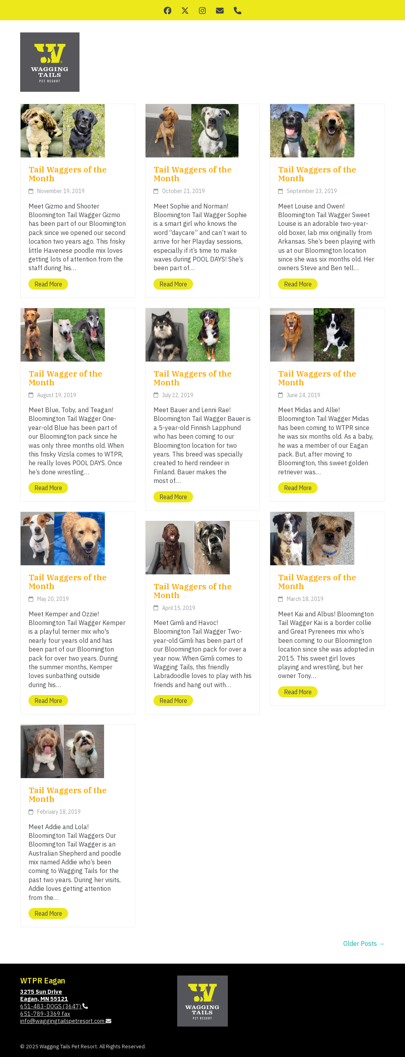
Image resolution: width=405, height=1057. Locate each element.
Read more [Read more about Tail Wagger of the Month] (48, 488)
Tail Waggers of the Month (67, 174)
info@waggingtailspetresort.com (65, 1021)
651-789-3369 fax (45, 1013)
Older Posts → (364, 943)
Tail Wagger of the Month (65, 378)
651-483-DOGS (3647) (54, 1006)
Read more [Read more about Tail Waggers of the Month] (48, 284)
